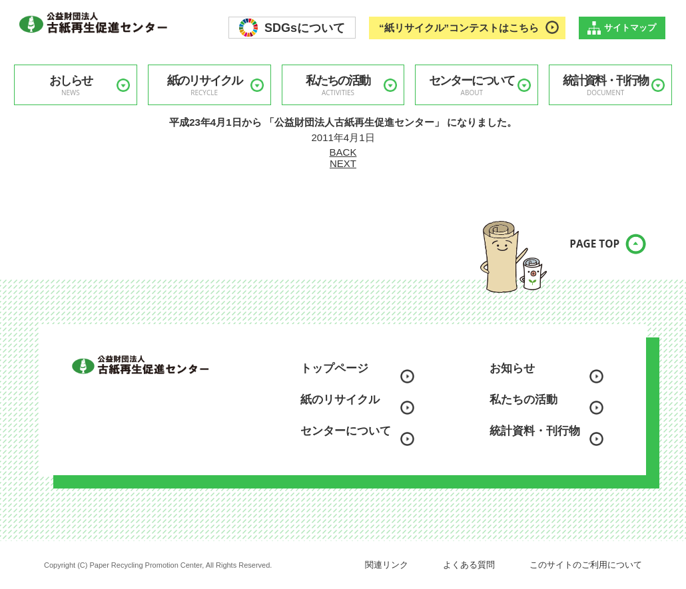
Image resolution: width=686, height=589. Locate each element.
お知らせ (512, 368)
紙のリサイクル (204, 85)
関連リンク (386, 565)
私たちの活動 (338, 85)
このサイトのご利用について (585, 565)
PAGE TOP (582, 252)
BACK (343, 152)
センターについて (471, 85)
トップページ (334, 368)
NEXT (343, 163)
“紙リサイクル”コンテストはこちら (459, 27)
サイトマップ (630, 28)
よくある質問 (469, 565)
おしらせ (71, 85)
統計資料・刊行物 (605, 85)
